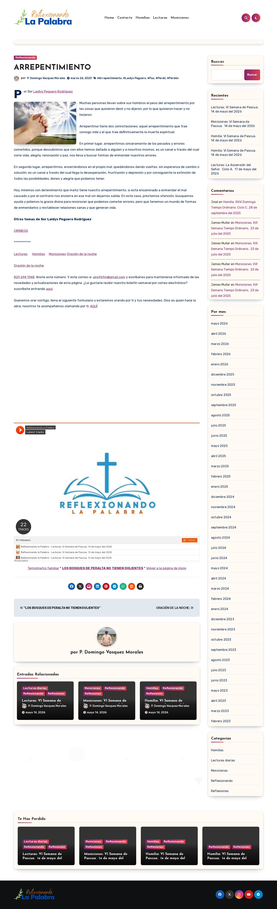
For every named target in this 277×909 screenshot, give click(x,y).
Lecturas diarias (35, 688)
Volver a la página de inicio (166, 568)
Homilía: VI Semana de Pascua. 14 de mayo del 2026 (234, 138)
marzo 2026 (220, 344)
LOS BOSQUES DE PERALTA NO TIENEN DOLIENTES (102, 568)
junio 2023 (219, 680)
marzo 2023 (220, 711)
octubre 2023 (221, 639)
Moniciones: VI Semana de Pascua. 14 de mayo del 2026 (233, 124)
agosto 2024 (220, 537)
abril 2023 (218, 701)
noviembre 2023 (223, 629)
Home (109, 18)
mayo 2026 (219, 323)
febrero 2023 (220, 721)
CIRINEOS (21, 231)
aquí (49, 289)
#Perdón (173, 78)
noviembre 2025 (223, 384)
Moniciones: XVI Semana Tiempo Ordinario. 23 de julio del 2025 (235, 228)
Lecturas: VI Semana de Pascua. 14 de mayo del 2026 (235, 109)
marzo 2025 (220, 466)
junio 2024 (219, 558)
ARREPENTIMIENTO (52, 68)
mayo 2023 (219, 690)
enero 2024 (219, 609)
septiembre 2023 (223, 650)
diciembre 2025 (222, 374)
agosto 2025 (220, 415)
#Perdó (161, 78)
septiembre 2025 (223, 405)
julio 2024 (218, 548)
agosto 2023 (220, 660)
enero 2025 (219, 486)
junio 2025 (219, 435)
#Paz (150, 78)
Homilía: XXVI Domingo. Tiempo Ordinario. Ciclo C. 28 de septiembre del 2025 (234, 207)
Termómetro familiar (43, 568)
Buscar (217, 62)
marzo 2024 (220, 588)
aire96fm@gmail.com (109, 277)
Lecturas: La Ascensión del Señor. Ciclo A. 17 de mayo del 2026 (233, 169)
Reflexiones (56, 693)
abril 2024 (218, 578)
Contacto (125, 18)
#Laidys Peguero (134, 78)
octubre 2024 (221, 517)
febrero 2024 (221, 599)
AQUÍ (93, 306)
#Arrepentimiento (109, 78)
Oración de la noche (82, 254)
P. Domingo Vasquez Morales (46, 78)
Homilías (143, 18)
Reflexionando (25, 57)
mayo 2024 (219, 568)
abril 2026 (218, 334)
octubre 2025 (221, 395)
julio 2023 (218, 670)
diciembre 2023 (222, 619)
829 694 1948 (24, 277)
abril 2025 (218, 456)
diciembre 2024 (222, 497)
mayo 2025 (219, 446)
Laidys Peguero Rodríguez (53, 91)
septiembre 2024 (223, 527)
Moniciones (180, 18)
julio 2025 (218, 425)
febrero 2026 (221, 354)
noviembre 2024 (223, 507)
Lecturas (160, 18)
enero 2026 (219, 364)
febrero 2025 (220, 476)
